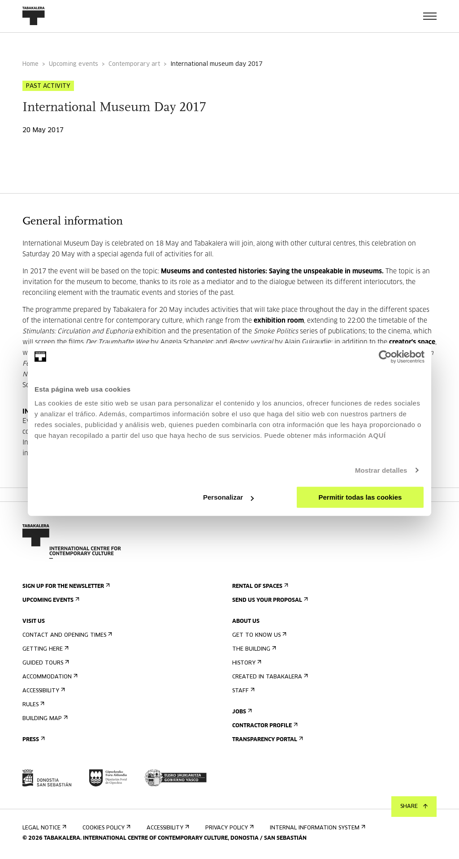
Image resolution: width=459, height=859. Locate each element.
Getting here (44, 649)
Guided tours (44, 663)
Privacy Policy (228, 828)
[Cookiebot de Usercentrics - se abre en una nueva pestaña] (385, 356)
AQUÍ (377, 435)
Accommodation (49, 677)
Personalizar (228, 497)
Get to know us (258, 635)
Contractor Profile (264, 726)
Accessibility (42, 691)
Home (30, 64)
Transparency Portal (266, 739)
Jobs (241, 712)
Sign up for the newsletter (65, 586)
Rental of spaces (259, 586)
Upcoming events (73, 64)
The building (253, 649)
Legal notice (43, 828)
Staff (242, 691)
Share (414, 806)
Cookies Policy (105, 828)
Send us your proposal (269, 600)
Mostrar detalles (381, 470)
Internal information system (317, 828)
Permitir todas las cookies (360, 497)
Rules (32, 705)
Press (32, 739)
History (246, 663)
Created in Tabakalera (269, 677)
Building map (44, 718)
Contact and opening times (66, 635)
